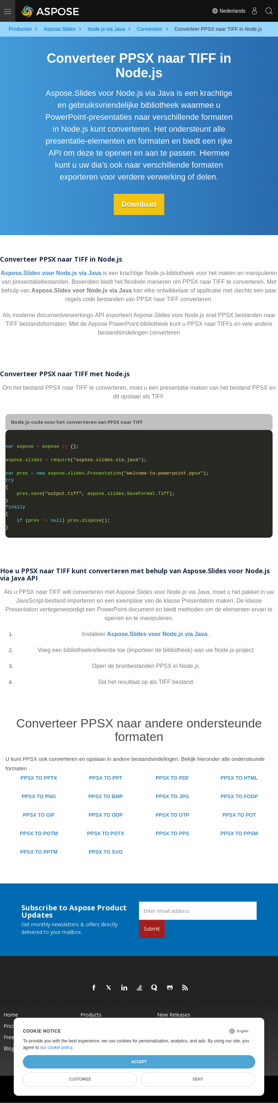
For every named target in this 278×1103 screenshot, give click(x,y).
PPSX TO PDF (172, 778)
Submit (152, 928)
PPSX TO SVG (106, 852)
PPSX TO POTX (105, 833)
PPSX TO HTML (239, 778)
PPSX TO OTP (172, 815)
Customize (80, 1079)
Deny (198, 1079)
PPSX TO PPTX (39, 778)
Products (90, 1014)
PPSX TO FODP (239, 796)
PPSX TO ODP (105, 815)
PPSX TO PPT (105, 778)
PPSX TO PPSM (239, 833)
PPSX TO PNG (39, 796)
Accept (139, 1061)
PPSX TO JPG (172, 796)
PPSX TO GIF (39, 815)
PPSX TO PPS (172, 833)
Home (11, 1014)
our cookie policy (56, 1047)
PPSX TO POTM (39, 833)
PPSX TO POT (239, 815)
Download (139, 204)
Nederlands (229, 11)
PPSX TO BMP (105, 796)
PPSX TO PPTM (39, 852)
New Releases (173, 1014)
